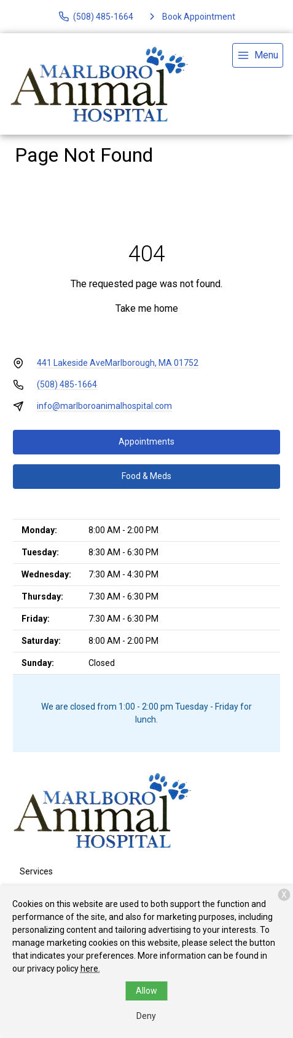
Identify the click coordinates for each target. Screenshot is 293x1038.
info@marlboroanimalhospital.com (104, 406)
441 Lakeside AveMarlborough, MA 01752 (117, 363)
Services (36, 871)
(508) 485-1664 (67, 384)
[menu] (257, 55)
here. (90, 968)
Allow (146, 991)
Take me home (146, 308)
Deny (146, 1016)
